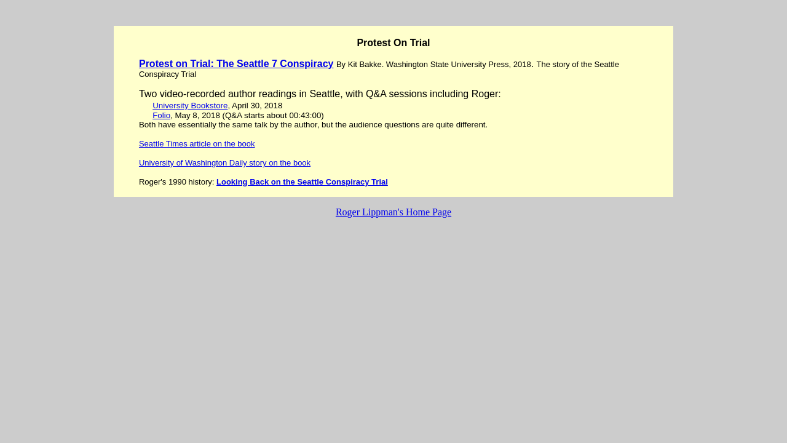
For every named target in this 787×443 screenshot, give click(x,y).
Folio (161, 115)
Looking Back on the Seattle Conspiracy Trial (302, 181)
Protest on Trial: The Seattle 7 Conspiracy (236, 63)
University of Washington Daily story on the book (224, 162)
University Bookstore (189, 105)
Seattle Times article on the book (197, 143)
